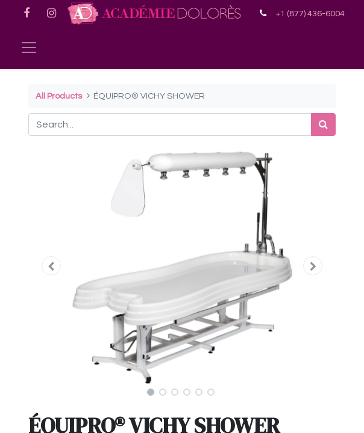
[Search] (323, 124)
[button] (51, 266)
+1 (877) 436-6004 (310, 13)
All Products (59, 95)
